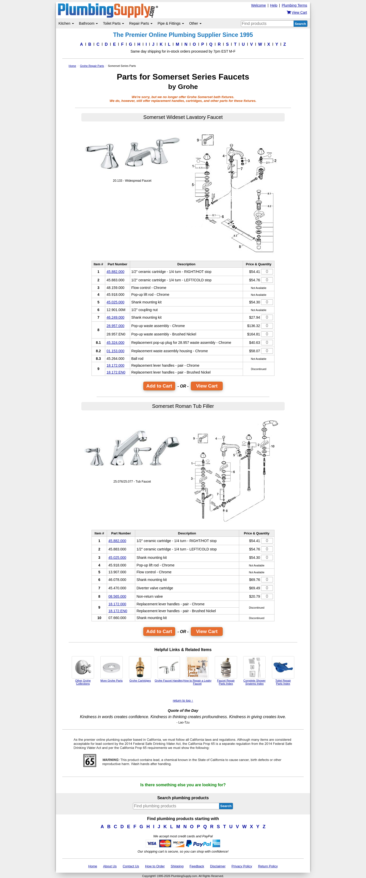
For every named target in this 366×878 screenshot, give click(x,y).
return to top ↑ (183, 700)
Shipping (177, 866)
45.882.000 (115, 272)
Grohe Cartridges (140, 669)
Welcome (258, 5)
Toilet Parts (113, 23)
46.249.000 (115, 317)
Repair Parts (140, 23)
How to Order (155, 866)
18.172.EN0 (115, 372)
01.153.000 (115, 351)
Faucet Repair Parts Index (226, 670)
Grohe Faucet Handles (169, 669)
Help (274, 5)
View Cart (207, 386)
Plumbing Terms (294, 5)
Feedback (197, 866)
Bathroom (88, 23)
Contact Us (131, 866)
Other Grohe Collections (83, 670)
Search (300, 24)
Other (195, 23)
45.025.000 (115, 302)
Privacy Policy (242, 866)
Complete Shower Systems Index (254, 670)
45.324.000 (115, 343)
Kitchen (66, 23)
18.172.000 (115, 365)
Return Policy (268, 866)
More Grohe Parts (111, 669)
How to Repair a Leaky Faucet (197, 670)
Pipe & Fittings (171, 23)
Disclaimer (218, 866)
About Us (110, 866)
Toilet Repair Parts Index (283, 670)
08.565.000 (117, 596)
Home (92, 866)
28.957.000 (115, 326)
